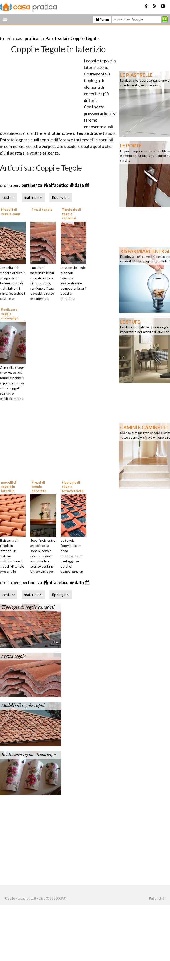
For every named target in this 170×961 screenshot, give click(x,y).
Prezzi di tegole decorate (39, 486)
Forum (102, 19)
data (80, 185)
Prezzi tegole (42, 209)
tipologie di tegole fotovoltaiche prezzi (73, 488)
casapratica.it (29, 38)
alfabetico (59, 185)
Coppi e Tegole (84, 38)
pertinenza (32, 185)
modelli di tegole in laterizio (9, 486)
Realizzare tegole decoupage (9, 313)
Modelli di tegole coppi (11, 211)
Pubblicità (156, 898)
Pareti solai (56, 38)
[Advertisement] (55, 32)
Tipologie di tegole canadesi (71, 213)
